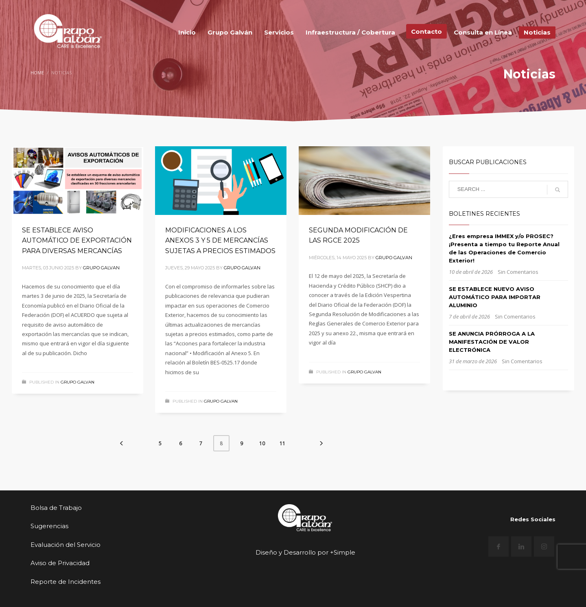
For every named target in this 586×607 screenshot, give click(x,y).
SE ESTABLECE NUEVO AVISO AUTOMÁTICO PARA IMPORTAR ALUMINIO (494, 297)
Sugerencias (49, 526)
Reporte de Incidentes (66, 581)
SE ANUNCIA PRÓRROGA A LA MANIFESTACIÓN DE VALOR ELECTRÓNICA (492, 341)
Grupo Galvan (101, 268)
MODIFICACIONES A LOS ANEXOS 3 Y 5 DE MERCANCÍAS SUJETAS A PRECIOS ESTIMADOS (220, 240)
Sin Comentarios (518, 271)
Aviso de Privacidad (60, 563)
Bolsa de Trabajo (56, 508)
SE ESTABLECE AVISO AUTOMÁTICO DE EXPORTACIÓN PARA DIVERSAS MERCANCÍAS (77, 240)
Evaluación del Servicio (66, 544)
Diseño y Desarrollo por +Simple (305, 552)
